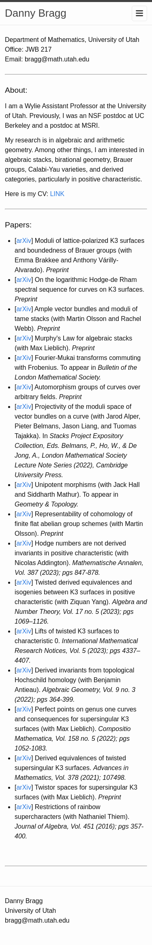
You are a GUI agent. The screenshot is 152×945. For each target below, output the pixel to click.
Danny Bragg (35, 13)
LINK (57, 193)
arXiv (23, 240)
